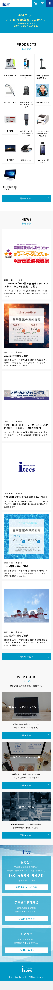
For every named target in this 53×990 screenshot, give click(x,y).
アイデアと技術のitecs (6, 4)
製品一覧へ (25, 198)
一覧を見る (25, 735)
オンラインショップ (35, 3)
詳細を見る (25, 835)
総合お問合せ (42, 3)
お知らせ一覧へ (25, 656)
